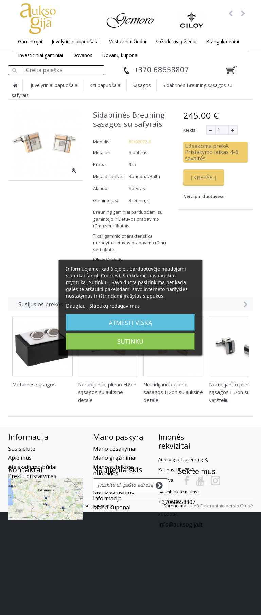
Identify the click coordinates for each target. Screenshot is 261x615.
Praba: (100, 164)
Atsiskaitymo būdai (32, 467)
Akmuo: (101, 188)
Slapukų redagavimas (114, 305)
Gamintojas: (105, 200)
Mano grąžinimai (114, 458)
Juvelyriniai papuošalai (76, 41)
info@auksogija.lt (180, 524)
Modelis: (101, 142)
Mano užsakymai (114, 448)
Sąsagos (141, 85)
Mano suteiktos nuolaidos (113, 470)
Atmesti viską (130, 323)
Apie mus (20, 458)
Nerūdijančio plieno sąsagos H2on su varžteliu (231, 392)
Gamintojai (30, 41)
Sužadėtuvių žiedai (176, 41)
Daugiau (76, 305)
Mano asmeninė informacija (113, 495)
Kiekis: (189, 130)
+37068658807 (176, 502)
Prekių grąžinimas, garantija (44, 485)
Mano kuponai (111, 507)
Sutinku (130, 341)
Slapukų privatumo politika (42, 503)
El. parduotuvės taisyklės (39, 494)
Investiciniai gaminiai (40, 55)
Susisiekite (21, 448)
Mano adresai (110, 482)
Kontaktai (25, 544)
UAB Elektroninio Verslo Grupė (222, 608)
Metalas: (102, 152)
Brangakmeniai (222, 41)
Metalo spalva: (108, 176)
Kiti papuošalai (105, 85)
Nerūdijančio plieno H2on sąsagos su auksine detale (107, 392)
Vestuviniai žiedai (127, 41)
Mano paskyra (118, 437)
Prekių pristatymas (32, 476)
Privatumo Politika (31, 513)
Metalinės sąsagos (34, 384)
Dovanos (82, 55)
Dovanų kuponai (120, 55)
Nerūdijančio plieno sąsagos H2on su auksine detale (173, 392)
